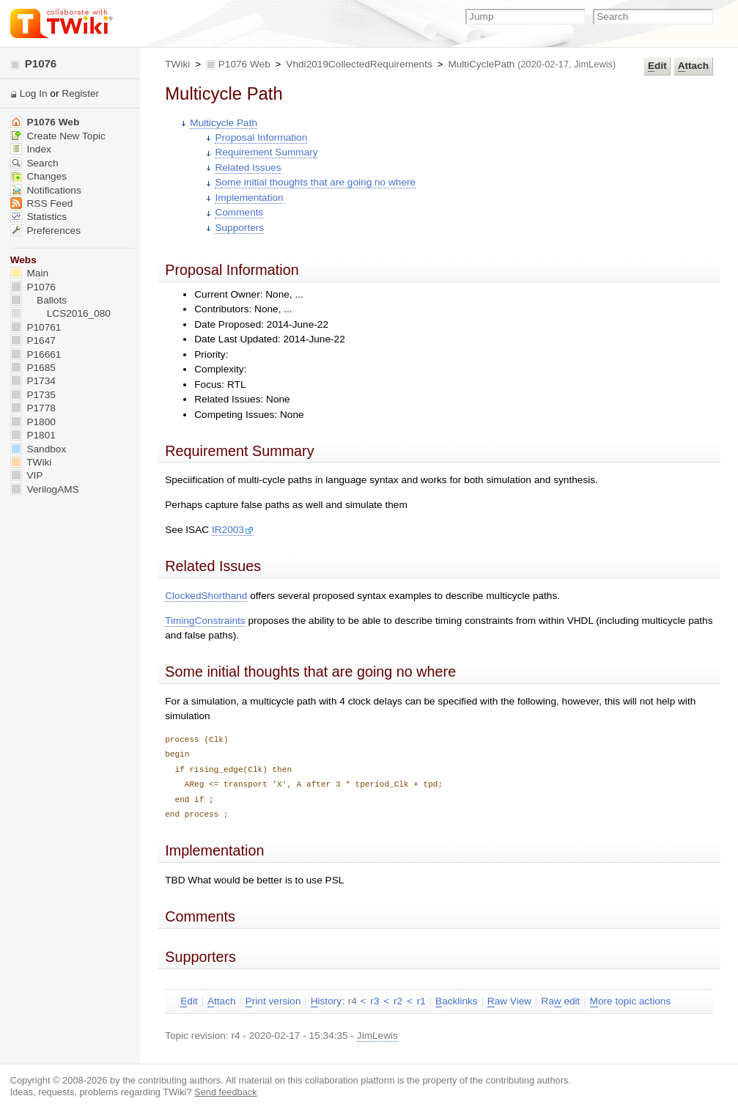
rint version (273, 1001)
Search (34, 163)
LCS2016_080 (60, 313)
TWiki (177, 64)
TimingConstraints (205, 620)
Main (29, 273)
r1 (421, 1001)
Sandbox (38, 449)
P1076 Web (244, 64)
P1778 (33, 407)
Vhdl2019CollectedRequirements (359, 64)
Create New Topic (58, 135)
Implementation (249, 197)
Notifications (45, 190)
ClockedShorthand (206, 595)
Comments (239, 212)
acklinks (456, 1001)
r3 (374, 1001)
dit (657, 66)
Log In (34, 93)
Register (80, 93)
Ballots (38, 300)
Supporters (239, 227)
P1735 (33, 394)
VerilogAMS (44, 489)
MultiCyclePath (481, 64)
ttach (693, 66)
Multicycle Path (223, 122)
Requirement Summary (266, 152)
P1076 (33, 63)
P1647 (33, 340)
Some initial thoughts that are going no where (315, 182)
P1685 (33, 367)
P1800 (33, 421)
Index (30, 149)
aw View (509, 1001)
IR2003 (233, 529)
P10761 (36, 327)
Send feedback (225, 1091)
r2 (398, 1001)
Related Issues (248, 167)
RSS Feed (41, 203)
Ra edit (560, 1001)
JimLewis (593, 64)
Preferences (45, 230)
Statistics (38, 216)
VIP (26, 475)
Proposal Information (261, 137)
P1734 (33, 380)
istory (326, 1001)
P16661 (36, 354)
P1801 (33, 435)
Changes (38, 176)
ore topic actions (630, 1001)
